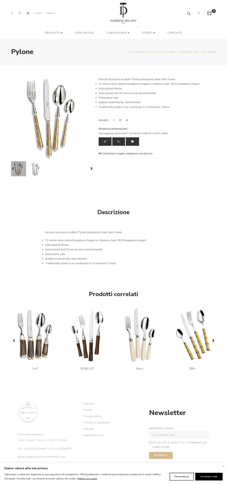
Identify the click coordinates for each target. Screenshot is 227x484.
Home (132, 52)
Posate (181, 52)
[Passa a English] (38, 13)
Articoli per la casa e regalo (162, 52)
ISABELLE (87, 368)
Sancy (139, 368)
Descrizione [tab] (113, 212)
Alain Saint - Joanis (197, 52)
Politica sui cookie (87, 478)
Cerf (34, 368)
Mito (192, 368)
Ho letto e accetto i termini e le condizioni (179, 445)
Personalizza (182, 476)
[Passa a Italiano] (50, 13)
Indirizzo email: (161, 428)
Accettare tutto (209, 476)
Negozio (141, 52)
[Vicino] (224, 466)
